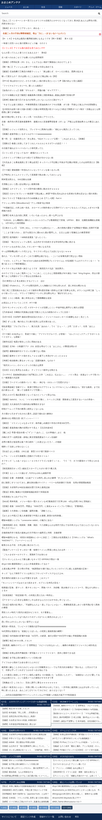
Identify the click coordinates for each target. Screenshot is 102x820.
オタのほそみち (67, 756)
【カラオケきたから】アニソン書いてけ (69, 764)
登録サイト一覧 (46, 816)
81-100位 (43, 807)
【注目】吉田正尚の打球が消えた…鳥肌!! (18, 716)
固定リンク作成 (28, 816)
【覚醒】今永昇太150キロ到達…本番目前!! (19, 720)
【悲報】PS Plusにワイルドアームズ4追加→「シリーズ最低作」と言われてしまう (77, 742)
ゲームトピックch (68, 730)
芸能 (60, 7)
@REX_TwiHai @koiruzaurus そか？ (67, 801)
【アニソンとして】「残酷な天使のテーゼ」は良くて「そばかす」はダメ (77, 776)
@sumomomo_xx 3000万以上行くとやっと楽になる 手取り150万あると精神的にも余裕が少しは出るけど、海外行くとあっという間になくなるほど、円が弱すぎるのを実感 (77, 790)
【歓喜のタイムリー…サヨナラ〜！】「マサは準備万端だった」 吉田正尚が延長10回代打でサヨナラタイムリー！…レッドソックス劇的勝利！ (77, 713)
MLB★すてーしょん (69, 701)
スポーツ (77, 7)
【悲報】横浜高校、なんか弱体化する (17, 772)
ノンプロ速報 (15, 756)
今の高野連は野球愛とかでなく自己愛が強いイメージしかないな (26, 776)
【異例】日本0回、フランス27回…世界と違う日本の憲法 (25, 798)
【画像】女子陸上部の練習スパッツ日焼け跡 (20, 764)
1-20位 (4, 807)
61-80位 (33, 807)
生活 (43, 7)
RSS (77, 816)
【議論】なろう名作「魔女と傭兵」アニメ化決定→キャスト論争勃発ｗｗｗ (77, 746)
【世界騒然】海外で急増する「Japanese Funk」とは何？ (25, 794)
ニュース (8, 7)
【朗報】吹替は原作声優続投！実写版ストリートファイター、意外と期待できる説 (77, 734)
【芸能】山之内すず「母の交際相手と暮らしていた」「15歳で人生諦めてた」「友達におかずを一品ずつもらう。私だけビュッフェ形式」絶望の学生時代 (26, 746)
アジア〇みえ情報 (17, 782)
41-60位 (23, 807)
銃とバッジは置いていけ (71, 782)
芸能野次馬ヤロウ (17, 730)
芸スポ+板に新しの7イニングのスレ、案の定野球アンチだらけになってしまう (26, 768)
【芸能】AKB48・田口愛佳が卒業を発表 (18, 742)
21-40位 (13, 807)
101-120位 (55, 807)
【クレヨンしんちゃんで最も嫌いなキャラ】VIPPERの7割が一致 (77, 760)
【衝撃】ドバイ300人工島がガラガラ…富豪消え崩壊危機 (25, 801)
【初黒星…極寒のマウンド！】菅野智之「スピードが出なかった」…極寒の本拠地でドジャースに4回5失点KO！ (77, 705)
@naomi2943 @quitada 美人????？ (66, 798)
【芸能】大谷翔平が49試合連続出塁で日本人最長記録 (23, 734)
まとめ (26, 7)
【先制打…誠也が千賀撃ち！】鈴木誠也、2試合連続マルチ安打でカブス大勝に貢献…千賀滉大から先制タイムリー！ (77, 721)
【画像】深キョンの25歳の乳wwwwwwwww (19, 760)
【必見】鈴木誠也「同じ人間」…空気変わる (19, 712)
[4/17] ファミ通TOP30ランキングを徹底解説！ (71, 738)
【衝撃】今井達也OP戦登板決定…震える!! (18, 724)
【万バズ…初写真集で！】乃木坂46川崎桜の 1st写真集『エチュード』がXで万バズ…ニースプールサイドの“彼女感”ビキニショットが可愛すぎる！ (77, 709)
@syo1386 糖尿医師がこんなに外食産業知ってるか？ (74, 786)
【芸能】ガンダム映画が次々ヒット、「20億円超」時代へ (25, 750)
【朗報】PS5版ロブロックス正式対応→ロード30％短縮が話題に (77, 750)
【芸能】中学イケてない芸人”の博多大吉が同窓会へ (23, 738)
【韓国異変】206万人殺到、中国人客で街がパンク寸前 (24, 790)
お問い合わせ (64, 816)
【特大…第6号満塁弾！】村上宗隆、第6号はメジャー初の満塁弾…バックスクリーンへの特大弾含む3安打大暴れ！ (77, 717)
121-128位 (67, 807)
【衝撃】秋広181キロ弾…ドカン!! (15, 708)
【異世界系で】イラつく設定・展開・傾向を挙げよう (74, 772)
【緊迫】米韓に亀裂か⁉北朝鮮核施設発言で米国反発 (23, 786)
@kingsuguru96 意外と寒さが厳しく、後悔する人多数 (75, 794)
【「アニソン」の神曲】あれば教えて (68, 768)
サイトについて (9, 816)
